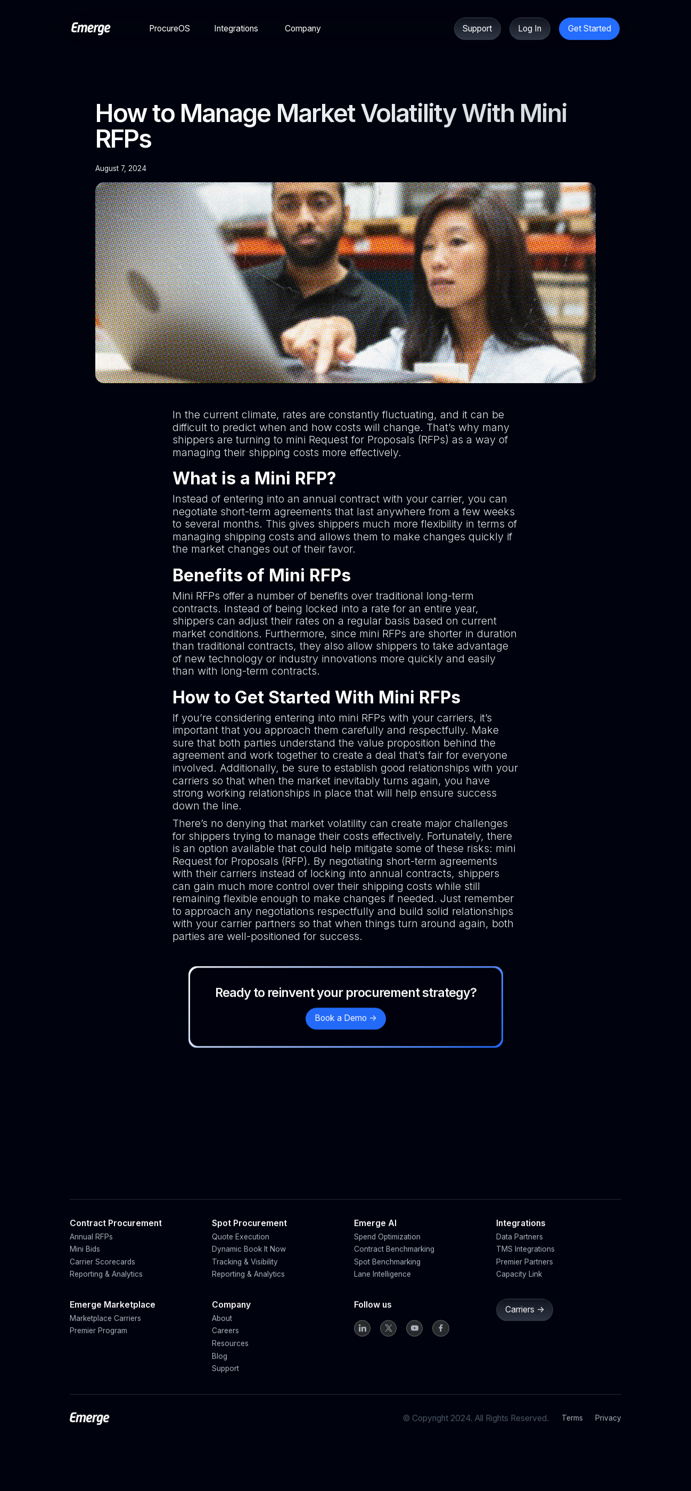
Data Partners (519, 1247)
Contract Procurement (116, 1234)
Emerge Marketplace (112, 1316)
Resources (230, 1354)
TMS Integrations (525, 1260)
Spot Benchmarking (387, 1272)
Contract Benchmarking (394, 1260)
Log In (529, 28)
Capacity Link (519, 1285)
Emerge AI (375, 1234)
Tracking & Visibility (245, 1272)
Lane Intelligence (382, 1285)
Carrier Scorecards (102, 1272)
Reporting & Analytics (106, 1285)
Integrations (521, 1234)
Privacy (608, 1428)
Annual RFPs (91, 1247)
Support (477, 28)
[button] (169, 28)
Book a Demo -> (345, 1029)
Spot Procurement (249, 1234)
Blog (219, 1367)
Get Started (589, 28)
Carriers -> (524, 1320)
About (222, 1329)
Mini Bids (85, 1260)
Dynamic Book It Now (249, 1260)
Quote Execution (240, 1247)
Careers (225, 1342)
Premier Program (98, 1342)
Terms (572, 1428)
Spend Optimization (387, 1247)
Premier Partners (524, 1272)
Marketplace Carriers (105, 1329)
